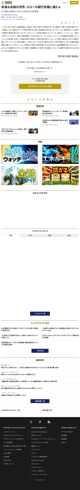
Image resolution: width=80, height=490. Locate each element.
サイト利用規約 (8, 442)
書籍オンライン (35, 446)
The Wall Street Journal (9, 15)
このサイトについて (9, 432)
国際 (2, 17)
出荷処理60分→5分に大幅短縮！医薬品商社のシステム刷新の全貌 (19, 344)
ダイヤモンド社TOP (67, 432)
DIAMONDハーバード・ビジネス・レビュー (43, 439)
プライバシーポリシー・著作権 (12, 449)
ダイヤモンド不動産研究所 (39, 457)
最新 (11, 235)
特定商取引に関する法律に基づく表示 (15, 446)
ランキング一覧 (40, 313)
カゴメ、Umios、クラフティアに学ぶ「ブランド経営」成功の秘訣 (60, 336)
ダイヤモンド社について (68, 428)
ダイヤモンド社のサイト (39, 428)
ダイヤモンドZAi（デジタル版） (40, 442)
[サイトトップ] (8, 2)
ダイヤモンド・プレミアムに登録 (39, 86)
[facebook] (40, 422)
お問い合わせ (8, 460)
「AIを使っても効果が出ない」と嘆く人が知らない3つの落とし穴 (19, 336)
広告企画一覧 (47, 410)
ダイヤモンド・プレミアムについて (13, 435)
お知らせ (63, 442)
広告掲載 (6, 457)
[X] (31, 422)
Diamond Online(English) (39, 432)
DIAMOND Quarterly (37, 460)
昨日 (30, 235)
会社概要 (64, 435)
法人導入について (9, 464)
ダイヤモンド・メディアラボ (39, 474)
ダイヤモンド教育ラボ (37, 471)
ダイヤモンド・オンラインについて (14, 428)
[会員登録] (74, 2)
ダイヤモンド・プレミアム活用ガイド (14, 439)
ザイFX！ (33, 453)
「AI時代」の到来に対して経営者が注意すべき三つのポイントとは (60, 329)
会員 (69, 235)
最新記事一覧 (40, 401)
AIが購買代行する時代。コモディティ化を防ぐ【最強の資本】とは (19, 329)
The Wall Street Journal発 (14, 17)
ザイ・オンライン (36, 449)
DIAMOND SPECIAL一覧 (10, 410)
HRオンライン (35, 464)
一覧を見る (40, 351)
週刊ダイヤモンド (36, 435)
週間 (49, 235)
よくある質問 (7, 453)
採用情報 (64, 439)
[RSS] (49, 422)
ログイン (65, 2)
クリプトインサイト (36, 467)
